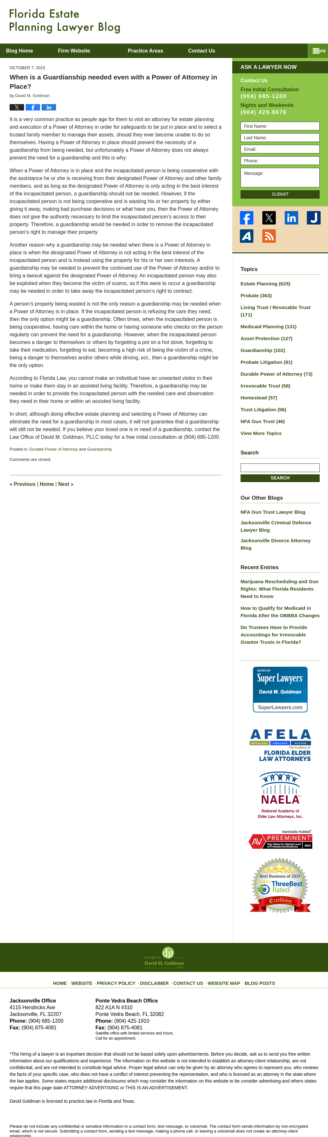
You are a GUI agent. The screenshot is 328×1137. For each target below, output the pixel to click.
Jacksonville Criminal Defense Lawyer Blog (273, 509)
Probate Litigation (264, 350)
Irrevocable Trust (263, 372)
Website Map (220, 949)
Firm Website (100, 50)
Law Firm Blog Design (287, 1117)
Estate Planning (263, 283)
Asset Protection (264, 328)
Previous (23, 484)
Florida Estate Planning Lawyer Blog (65, 21)
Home (47, 484)
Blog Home (32, 50)
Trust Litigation (261, 395)
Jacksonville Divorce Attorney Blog (278, 522)
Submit (280, 194)
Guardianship (99, 449)
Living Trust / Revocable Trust (278, 305)
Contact (240, 50)
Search (280, 461)
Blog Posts (253, 949)
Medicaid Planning (266, 316)
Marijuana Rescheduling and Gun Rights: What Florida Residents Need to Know (280, 562)
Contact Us (187, 949)
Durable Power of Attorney (53, 449)
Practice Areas (171, 50)
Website (91, 949)
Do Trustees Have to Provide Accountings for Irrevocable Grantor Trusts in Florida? (279, 604)
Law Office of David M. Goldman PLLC (80, 1117)
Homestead (257, 384)
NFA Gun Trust (261, 406)
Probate (255, 294)
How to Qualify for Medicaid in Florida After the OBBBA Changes (277, 583)
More (315, 50)
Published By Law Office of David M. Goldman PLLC (276, 21)
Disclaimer (157, 949)
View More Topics (259, 417)
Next (66, 484)
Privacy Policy (122, 949)
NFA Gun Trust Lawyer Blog (270, 495)
